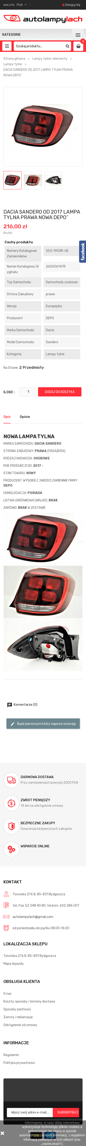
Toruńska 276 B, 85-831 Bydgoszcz (29, 956)
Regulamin (11, 1055)
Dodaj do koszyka (60, 392)
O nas (7, 994)
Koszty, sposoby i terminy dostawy (29, 1001)
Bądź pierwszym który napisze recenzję (43, 724)
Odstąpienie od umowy (20, 1025)
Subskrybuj (68, 1112)
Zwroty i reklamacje (18, 1017)
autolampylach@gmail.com (33, 917)
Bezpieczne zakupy (38, 823)
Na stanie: (11, 368)
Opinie (25, 417)
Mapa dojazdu (13, 964)
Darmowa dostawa (37, 777)
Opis (7, 417)
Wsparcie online (35, 846)
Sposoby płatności (17, 1009)
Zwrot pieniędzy (35, 800)
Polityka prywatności (19, 1063)
